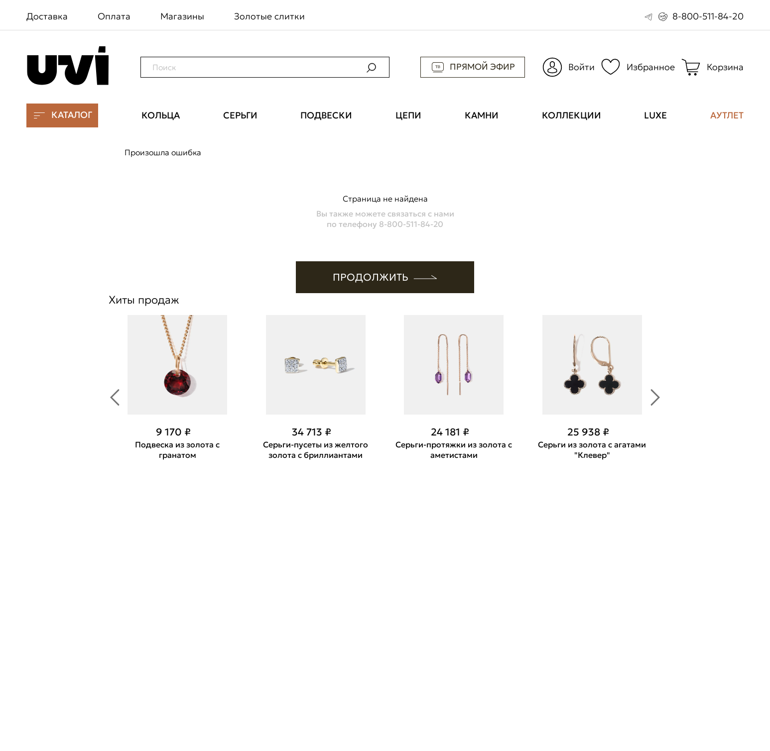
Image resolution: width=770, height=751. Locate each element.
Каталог (62, 115)
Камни (482, 115)
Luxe (655, 115)
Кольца (160, 115)
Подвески (326, 115)
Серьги (240, 115)
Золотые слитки (269, 16)
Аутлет (727, 115)
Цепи (408, 115)
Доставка (47, 16)
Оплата (114, 16)
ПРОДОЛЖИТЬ (385, 277)
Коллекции (571, 115)
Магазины (182, 16)
